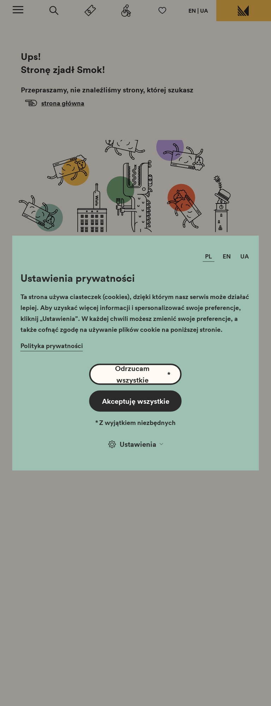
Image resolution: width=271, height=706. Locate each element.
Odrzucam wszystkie (142, 374)
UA (204, 10)
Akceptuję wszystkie (135, 401)
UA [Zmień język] (244, 256)
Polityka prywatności (51, 345)
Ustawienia (135, 444)
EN (192, 10)
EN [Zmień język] (227, 256)
